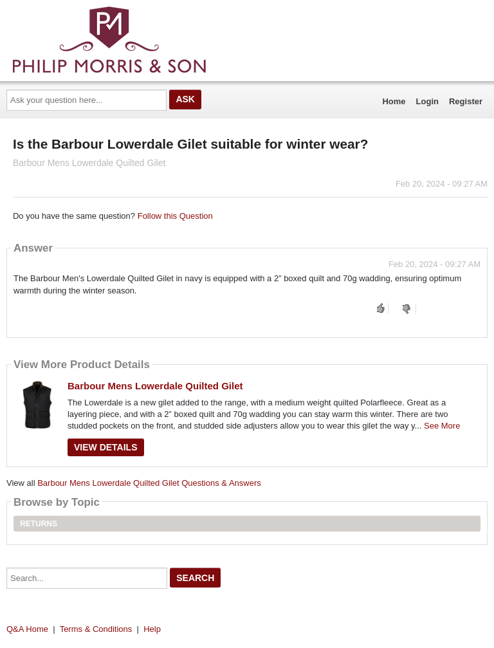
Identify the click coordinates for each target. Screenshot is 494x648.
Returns (38, 523)
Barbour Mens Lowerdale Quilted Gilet (155, 385)
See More (442, 425)
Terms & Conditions (96, 629)
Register (465, 101)
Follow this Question (175, 216)
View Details (106, 447)
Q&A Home (27, 629)
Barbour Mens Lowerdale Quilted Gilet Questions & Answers (149, 483)
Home (393, 101)
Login (427, 101)
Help (152, 629)
